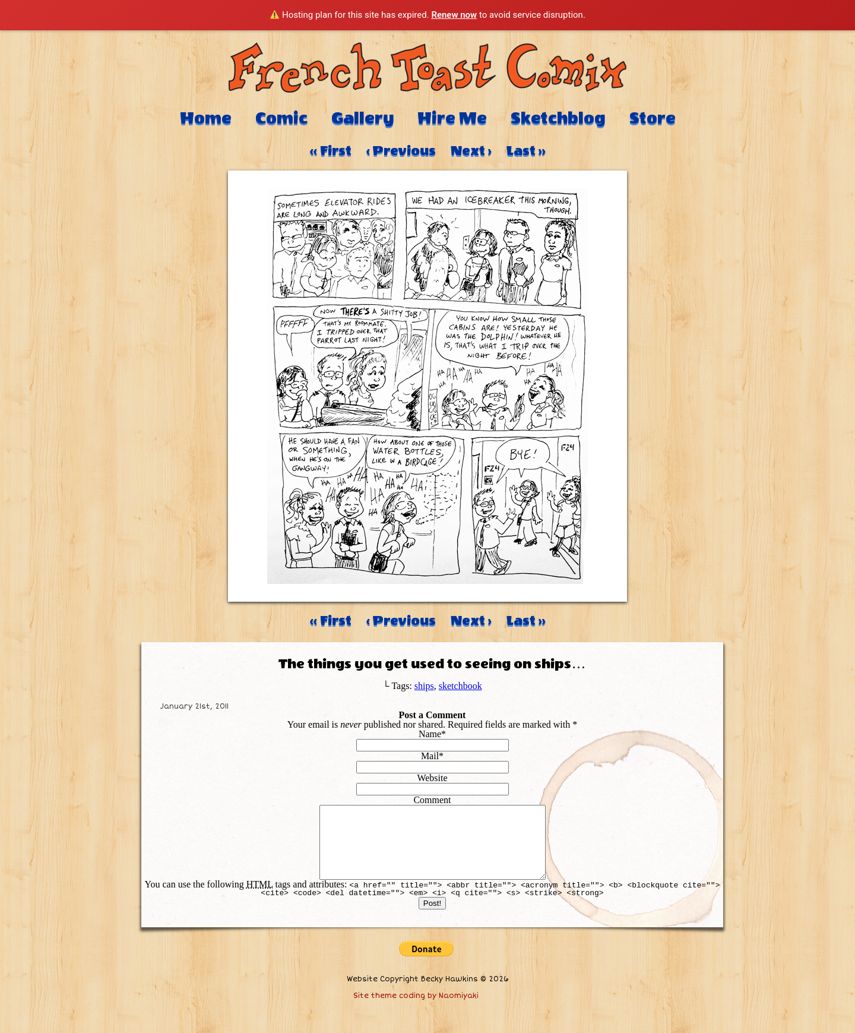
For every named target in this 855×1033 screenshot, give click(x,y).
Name (430, 734)
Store (652, 118)
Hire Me (452, 118)
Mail (430, 756)
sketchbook (460, 686)
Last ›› (526, 151)
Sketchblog (558, 118)
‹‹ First (331, 151)
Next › (471, 151)
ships (424, 686)
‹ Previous (401, 151)
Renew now (454, 15)
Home (206, 118)
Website (432, 778)
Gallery (362, 118)
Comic (281, 118)
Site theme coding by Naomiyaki (416, 1010)
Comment (432, 800)
